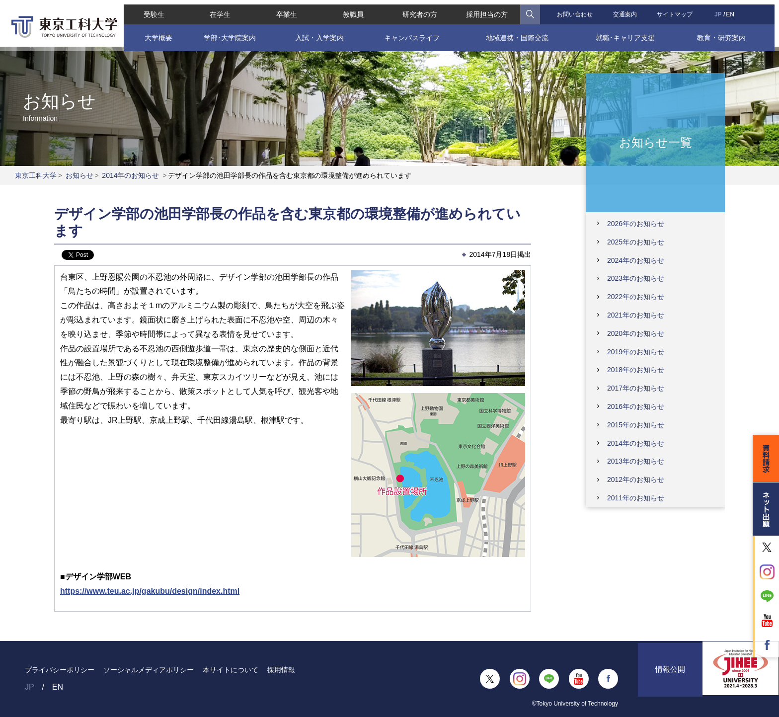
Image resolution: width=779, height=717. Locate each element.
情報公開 (670, 678)
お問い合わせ (577, 9)
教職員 (352, 10)
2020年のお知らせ (635, 333)
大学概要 (154, 33)
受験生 (149, 10)
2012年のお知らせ (635, 479)
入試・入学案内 (317, 33)
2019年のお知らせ (635, 352)
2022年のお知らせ (635, 297)
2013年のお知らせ (635, 461)
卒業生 (284, 10)
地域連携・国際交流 (518, 33)
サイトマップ (678, 9)
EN (734, 9)
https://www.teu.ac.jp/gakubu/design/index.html (149, 591)
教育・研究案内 (725, 33)
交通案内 (627, 9)
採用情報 (281, 670)
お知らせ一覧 (655, 142)
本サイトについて (230, 670)
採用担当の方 (488, 10)
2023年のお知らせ (635, 278)
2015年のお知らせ (635, 425)
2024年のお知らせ (635, 260)
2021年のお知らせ (635, 315)
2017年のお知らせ (635, 388)
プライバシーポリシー (59, 670)
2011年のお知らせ (635, 498)
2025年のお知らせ (635, 242)
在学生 (217, 10)
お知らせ (79, 175)
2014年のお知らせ (130, 175)
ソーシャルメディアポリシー (148, 670)
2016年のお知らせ (635, 406)
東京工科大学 (36, 175)
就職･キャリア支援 (627, 33)
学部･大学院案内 (226, 33)
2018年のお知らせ (635, 370)
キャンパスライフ (411, 33)
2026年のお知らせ (635, 224)
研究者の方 (419, 10)
